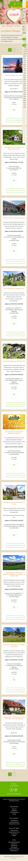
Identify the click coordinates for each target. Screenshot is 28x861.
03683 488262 (14, 669)
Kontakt (14, 814)
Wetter (14, 836)
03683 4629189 (15, 454)
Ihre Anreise (14, 834)
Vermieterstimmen (14, 823)
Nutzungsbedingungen (14, 843)
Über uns (14, 809)
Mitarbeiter (14, 811)
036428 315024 (15, 240)
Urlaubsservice (14, 831)
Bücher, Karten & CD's (14, 833)
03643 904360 (14, 744)
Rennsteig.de (14, 848)
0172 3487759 (14, 99)
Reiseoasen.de (14, 851)
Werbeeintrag (14, 821)
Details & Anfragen (15, 120)
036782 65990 (14, 528)
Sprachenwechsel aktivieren (14, 794)
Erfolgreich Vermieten (14, 824)
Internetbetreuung (14, 813)
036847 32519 (14, 313)
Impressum (14, 844)
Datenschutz (14, 846)
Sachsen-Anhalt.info (14, 849)
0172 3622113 (14, 170)
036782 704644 (15, 597)
